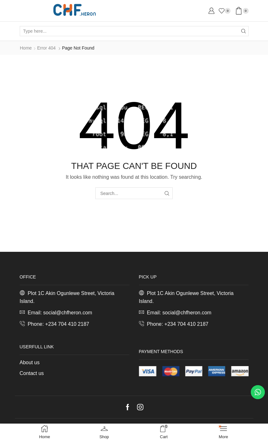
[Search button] (243, 31)
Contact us (32, 373)
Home (26, 47)
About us (30, 362)
